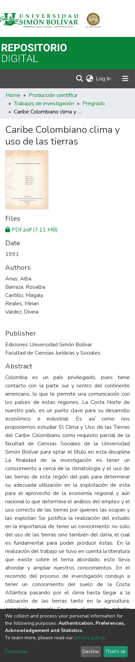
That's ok (115, 651)
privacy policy (89, 637)
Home (13, 95)
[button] (89, 79)
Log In (103, 78)
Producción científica (53, 95)
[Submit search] (79, 79)
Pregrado (93, 103)
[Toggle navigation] (125, 79)
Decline (90, 651)
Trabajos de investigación (44, 103)
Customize (16, 651)
